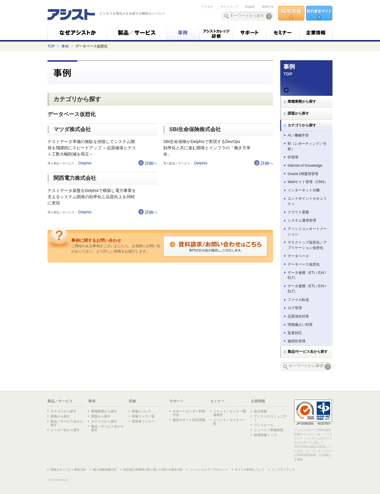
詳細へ (151, 163)
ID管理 (293, 157)
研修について (141, 411)
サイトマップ (229, 6)
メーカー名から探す (65, 430)
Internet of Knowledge (305, 165)
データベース (298, 256)
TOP (51, 46)
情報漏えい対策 (300, 325)
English (250, 6)
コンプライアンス (283, 469)
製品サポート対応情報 (188, 420)
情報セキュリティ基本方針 (68, 469)
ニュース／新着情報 (268, 430)
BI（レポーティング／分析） (307, 146)
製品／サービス (60, 401)
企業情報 (258, 401)
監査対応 (295, 333)
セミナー (217, 401)
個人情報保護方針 (105, 469)
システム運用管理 (302, 220)
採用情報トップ (265, 435)
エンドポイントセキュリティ (307, 201)
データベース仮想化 (304, 264)
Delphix (85, 163)
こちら (298, 459)
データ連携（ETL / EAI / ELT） (307, 275)
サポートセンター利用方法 (188, 413)
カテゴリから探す (302, 125)
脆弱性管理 (296, 341)
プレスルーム (263, 425)
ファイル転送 (298, 300)
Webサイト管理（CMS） (308, 182)
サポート (177, 401)
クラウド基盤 (298, 212)
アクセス (207, 6)
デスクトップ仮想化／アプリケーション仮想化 (307, 245)
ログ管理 (295, 308)
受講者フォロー (143, 421)
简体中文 (268, 6)
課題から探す (298, 113)
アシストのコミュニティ (270, 418)
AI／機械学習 (298, 135)
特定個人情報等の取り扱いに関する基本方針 (153, 469)
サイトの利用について (250, 469)
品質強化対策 (298, 316)
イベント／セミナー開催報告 (229, 413)
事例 (65, 46)
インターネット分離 (304, 190)
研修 (132, 401)
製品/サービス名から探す (308, 352)
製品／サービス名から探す (66, 423)
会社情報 (260, 411)
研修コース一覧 (143, 416)
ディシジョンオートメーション (307, 231)
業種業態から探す (302, 101)
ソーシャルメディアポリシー (208, 469)
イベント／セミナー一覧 (229, 421)
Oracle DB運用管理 (303, 174)
